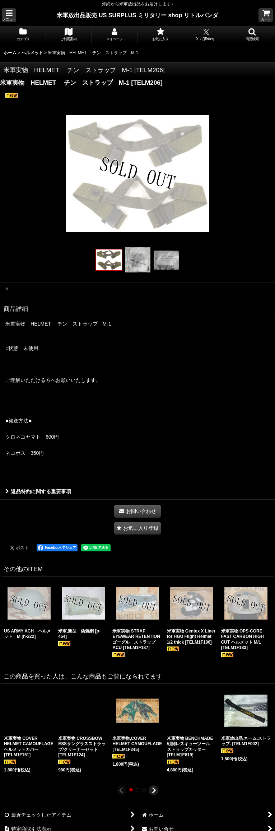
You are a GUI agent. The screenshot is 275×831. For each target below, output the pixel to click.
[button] (9, 15)
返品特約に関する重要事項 (38, 491)
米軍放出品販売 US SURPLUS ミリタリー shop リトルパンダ (137, 15)
